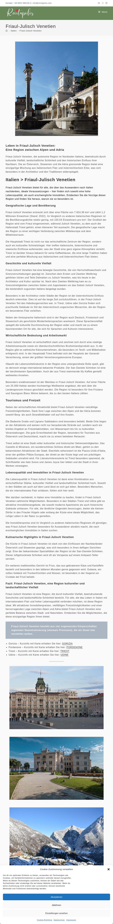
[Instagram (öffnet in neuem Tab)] (103, 3)
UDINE (65, 655)
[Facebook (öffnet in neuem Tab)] (99, 3)
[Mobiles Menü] (102, 12)
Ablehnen (56, 905)
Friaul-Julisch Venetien (30, 31)
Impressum (71, 920)
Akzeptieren (56, 897)
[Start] (7, 31)
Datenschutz (59, 920)
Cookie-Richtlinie (44, 920)
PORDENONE (75, 647)
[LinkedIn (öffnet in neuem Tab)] (106, 3)
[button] (108, 869)
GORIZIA (67, 643)
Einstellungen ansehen (56, 913)
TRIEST (64, 651)
